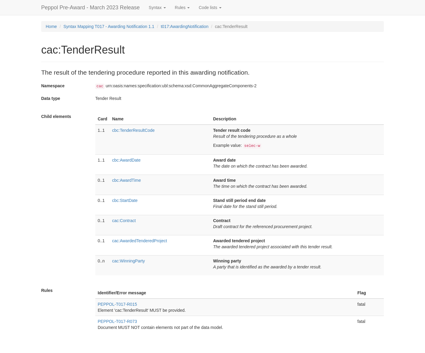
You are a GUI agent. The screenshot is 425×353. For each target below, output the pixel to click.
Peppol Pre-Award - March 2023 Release (90, 8)
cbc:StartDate (125, 200)
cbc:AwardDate (126, 160)
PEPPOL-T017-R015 (117, 304)
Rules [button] (182, 7)
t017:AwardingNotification (185, 26)
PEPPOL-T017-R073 (117, 321)
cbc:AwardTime (126, 180)
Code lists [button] (210, 7)
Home (51, 26)
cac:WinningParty (128, 261)
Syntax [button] (157, 7)
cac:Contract (124, 220)
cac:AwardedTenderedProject (139, 240)
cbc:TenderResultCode (133, 130)
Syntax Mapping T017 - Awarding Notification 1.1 (108, 26)
